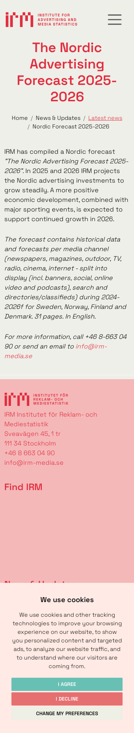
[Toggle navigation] (114, 19)
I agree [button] (67, 684)
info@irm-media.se (34, 462)
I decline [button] (67, 699)
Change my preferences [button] (67, 713)
